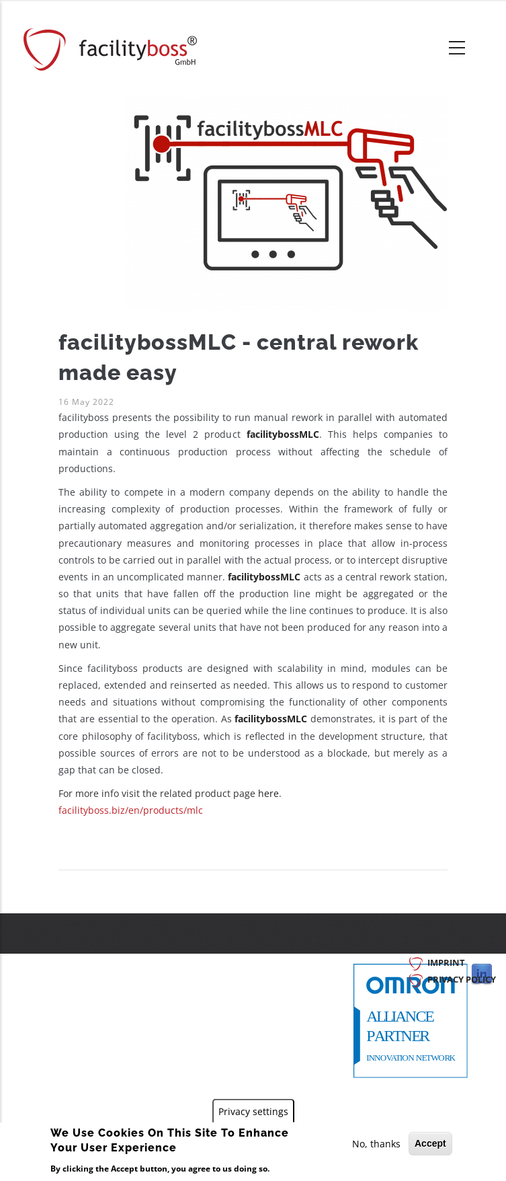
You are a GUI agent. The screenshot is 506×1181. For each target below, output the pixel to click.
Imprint (446, 962)
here (268, 793)
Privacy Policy (461, 979)
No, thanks (376, 1143)
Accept (430, 1143)
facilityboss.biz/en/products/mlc (130, 810)
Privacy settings (253, 1111)
